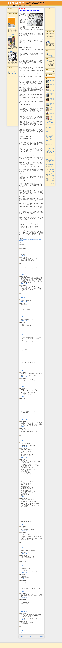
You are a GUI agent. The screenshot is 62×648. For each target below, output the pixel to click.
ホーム (9, 5)
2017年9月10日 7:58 (24, 578)
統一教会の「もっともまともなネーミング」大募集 (49, 53)
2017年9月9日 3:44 (23, 547)
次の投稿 (21, 636)
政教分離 (51, 163)
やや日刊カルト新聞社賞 (49, 159)
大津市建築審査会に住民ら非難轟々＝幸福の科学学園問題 (52, 81)
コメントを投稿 (23, 632)
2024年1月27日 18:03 (24, 630)
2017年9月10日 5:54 (24, 572)
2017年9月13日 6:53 (24, 611)
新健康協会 (47, 136)
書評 (47, 173)
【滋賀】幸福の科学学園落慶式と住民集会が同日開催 (52, 94)
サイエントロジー (49, 133)
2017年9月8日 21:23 (24, 530)
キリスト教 (52, 178)
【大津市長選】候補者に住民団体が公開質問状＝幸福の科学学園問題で (52, 104)
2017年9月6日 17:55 (24, 446)
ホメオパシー (47, 168)
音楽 (49, 173)
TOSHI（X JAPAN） (48, 181)
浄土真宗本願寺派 (50, 135)
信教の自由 (49, 164)
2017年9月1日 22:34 (24, 297)
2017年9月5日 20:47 (24, 396)
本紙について (14, 5)
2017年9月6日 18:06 (24, 457)
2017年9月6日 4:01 (23, 426)
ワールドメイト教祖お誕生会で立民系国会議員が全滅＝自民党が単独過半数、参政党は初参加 (52, 118)
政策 (53, 163)
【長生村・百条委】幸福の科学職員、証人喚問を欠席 (52, 85)
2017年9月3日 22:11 (24, 376)
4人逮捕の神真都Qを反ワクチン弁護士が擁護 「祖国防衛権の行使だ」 (52, 99)
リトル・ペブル (50, 152)
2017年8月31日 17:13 (24, 255)
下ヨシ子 (52, 180)
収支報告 (29, 5)
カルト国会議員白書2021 (11, 51)
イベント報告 (48, 161)
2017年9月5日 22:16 (24, 419)
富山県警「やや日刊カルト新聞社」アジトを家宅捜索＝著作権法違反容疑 (52, 109)
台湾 (46, 183)
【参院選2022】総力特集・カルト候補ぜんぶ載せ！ (52, 113)
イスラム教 (47, 179)
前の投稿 (42, 636)
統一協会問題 (50, 55)
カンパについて (25, 5)
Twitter (10, 70)
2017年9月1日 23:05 (24, 301)
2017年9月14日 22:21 (24, 619)
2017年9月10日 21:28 (24, 591)
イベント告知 (52, 160)
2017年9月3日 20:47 (24, 370)
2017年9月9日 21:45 (24, 559)
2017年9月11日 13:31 (24, 597)
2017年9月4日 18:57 (24, 386)
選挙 (46, 164)
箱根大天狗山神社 (49, 144)
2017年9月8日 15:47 (24, 524)
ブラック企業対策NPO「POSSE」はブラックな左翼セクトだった (52, 90)
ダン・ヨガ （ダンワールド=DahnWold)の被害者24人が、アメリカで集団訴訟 (50, 122)
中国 (51, 183)
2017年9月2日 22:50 (24, 334)
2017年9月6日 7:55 (23, 440)
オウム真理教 (49, 127)
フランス (48, 184)
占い (49, 175)
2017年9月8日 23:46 (24, 540)
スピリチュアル (50, 176)
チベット (49, 183)
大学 (51, 166)
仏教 (49, 178)
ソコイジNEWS (48, 63)
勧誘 (49, 169)
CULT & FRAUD (13, 71)
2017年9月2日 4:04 (23, 316)
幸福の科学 (34, 242)
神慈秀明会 (50, 136)
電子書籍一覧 (19, 5)
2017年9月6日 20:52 (24, 496)
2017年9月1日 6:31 (23, 274)
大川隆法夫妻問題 (50, 56)
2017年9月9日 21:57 (24, 565)
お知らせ (50, 158)
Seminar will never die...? (13, 73)
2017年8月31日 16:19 (24, 251)
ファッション (48, 174)
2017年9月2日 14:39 (24, 320)
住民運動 (51, 169)
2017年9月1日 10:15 (24, 283)
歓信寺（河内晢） (49, 129)
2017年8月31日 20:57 (24, 261)
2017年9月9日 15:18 (24, 553)
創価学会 (50, 137)
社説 (52, 158)
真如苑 (47, 137)
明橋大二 (49, 180)
